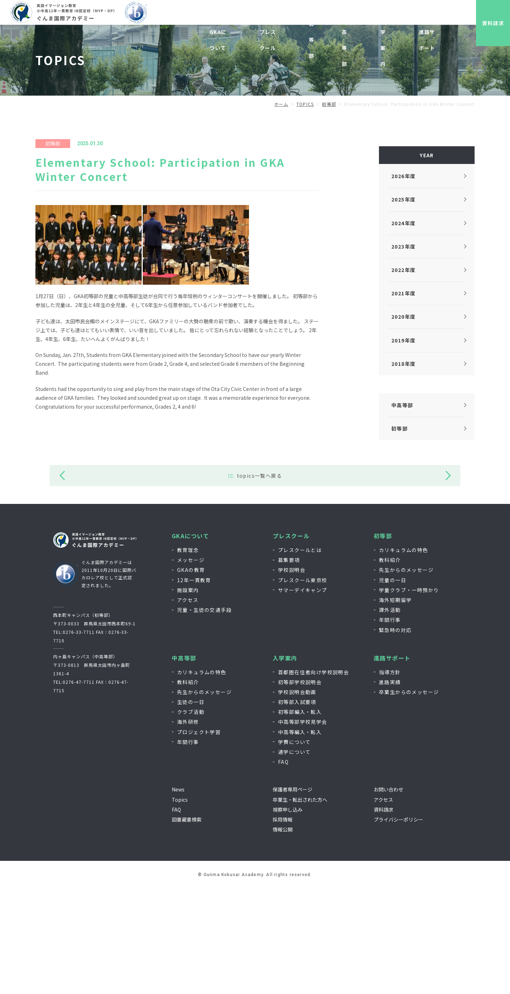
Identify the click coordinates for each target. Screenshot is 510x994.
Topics (180, 905)
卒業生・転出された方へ (300, 905)
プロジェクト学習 (199, 837)
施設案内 (188, 695)
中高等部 (184, 763)
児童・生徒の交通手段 (204, 715)
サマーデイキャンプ (302, 695)
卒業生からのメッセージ (409, 797)
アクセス (188, 705)
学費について (294, 847)
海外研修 (188, 827)
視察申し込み (338, 17)
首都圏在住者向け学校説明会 (313, 777)
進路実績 (390, 787)
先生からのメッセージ (406, 675)
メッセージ (190, 665)
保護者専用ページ (292, 895)
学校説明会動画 (297, 797)
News (178, 895)
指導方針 (390, 777)
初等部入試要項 (297, 807)
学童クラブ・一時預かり (409, 695)
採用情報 (369, 17)
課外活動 (390, 715)
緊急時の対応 (395, 735)
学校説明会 (291, 675)
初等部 (383, 641)
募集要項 (289, 665)
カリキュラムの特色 (403, 655)
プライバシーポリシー (398, 925)
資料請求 (487, 23)
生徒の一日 (190, 807)
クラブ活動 (190, 817)
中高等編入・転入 (300, 837)
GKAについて (190, 641)
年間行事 (390, 725)
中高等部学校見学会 (302, 827)
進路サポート (392, 763)
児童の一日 (392, 685)
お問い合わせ (400, 17)
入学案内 (285, 763)
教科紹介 (390, 665)
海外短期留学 (395, 705)
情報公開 (283, 935)
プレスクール (291, 641)
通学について (294, 857)
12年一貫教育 (194, 685)
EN (424, 17)
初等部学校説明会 (300, 787)
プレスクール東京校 (302, 685)
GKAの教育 (191, 675)
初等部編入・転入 (300, 817)
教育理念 (188, 655)
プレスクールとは (300, 655)
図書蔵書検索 (187, 925)
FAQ (283, 867)
